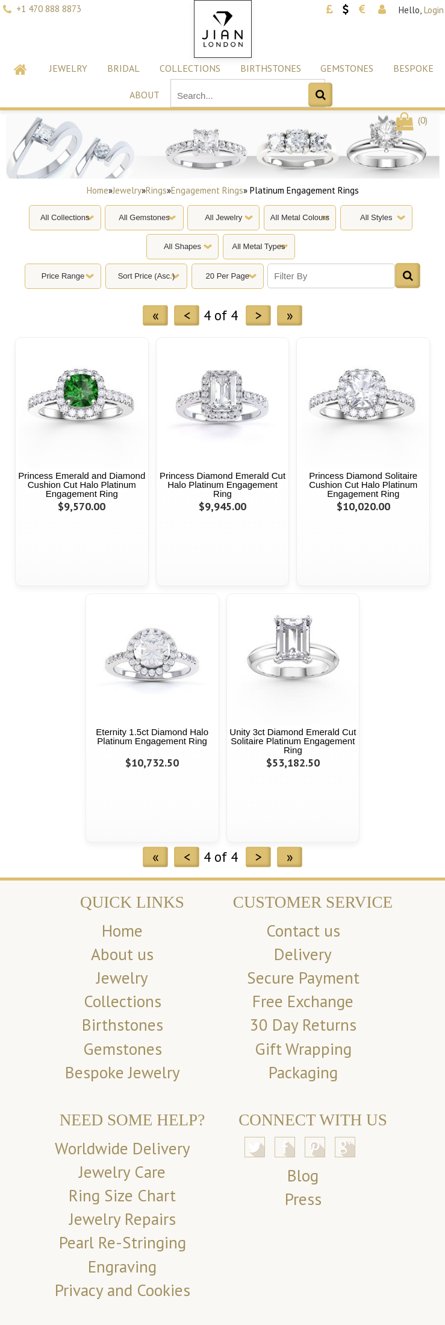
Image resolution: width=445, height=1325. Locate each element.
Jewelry (68, 68)
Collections (190, 68)
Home (97, 190)
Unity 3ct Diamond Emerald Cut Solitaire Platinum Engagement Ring (292, 741)
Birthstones (270, 68)
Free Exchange (302, 1001)
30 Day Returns (303, 1025)
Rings (156, 190)
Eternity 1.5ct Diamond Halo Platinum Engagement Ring (152, 736)
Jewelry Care (122, 1172)
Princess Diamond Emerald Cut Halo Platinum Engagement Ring (222, 484)
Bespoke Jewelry (122, 1072)
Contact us (303, 930)
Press (303, 1199)
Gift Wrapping (303, 1049)
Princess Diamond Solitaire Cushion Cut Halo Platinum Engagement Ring (363, 484)
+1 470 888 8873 (48, 8)
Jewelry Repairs (122, 1219)
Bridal (123, 68)
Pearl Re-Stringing (122, 1242)
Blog (303, 1175)
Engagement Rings (207, 190)
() (410, 120)
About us (122, 954)
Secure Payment (303, 977)
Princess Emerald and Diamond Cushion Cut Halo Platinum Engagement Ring (81, 484)
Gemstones (346, 68)
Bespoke (413, 68)
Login (434, 10)
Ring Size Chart (122, 1195)
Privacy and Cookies (122, 1290)
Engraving (122, 1266)
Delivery (303, 954)
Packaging (303, 1072)
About (144, 95)
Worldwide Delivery (122, 1148)
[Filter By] (331, 276)
